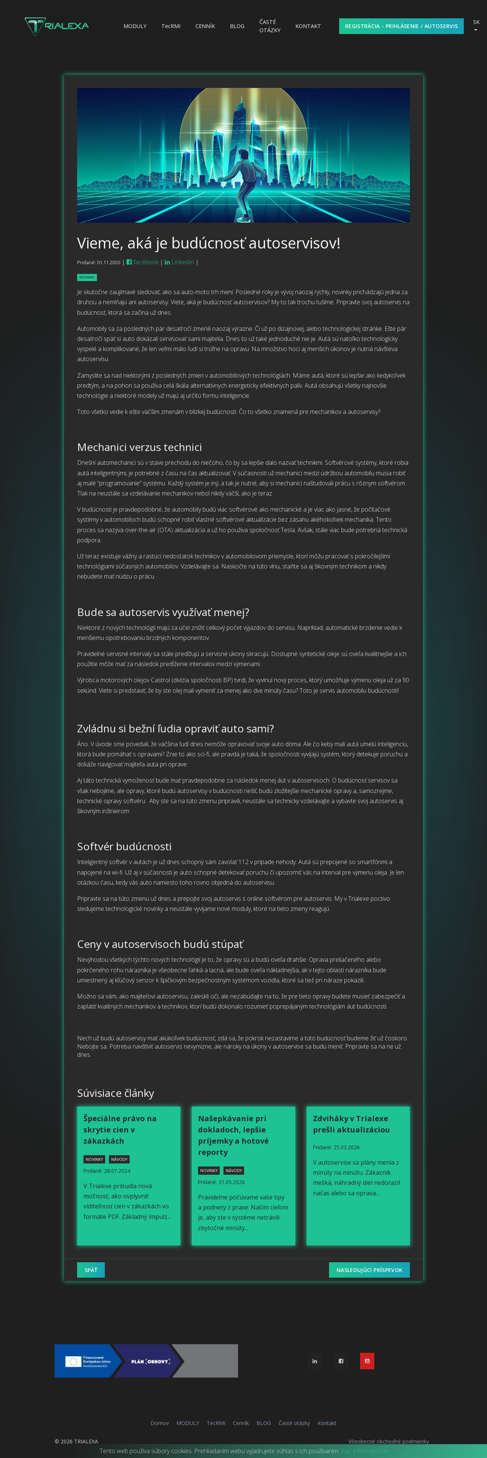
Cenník (205, 26)
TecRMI (170, 26)
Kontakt (308, 26)
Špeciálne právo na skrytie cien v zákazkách (120, 1129)
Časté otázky (269, 26)
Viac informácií (360, 1451)
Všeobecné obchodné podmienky (388, 1441)
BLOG (237, 26)
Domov (159, 1423)
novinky (87, 277)
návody (119, 1159)
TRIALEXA (86, 1441)
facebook (142, 262)
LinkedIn (179, 262)
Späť (91, 1270)
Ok (383, 1451)
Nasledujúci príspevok (369, 1270)
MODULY (135, 26)
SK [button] (476, 21)
